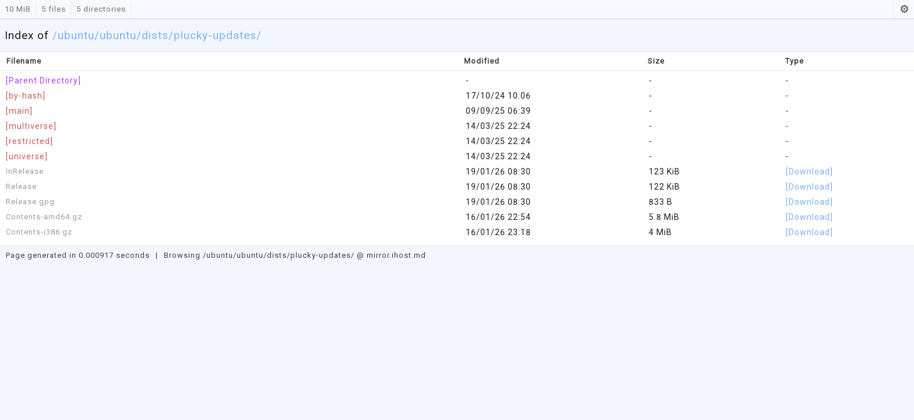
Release (21, 186)
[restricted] (29, 141)
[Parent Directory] (43, 80)
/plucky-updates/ (215, 35)
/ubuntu (115, 35)
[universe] (27, 156)
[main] (19, 111)
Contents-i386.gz (39, 232)
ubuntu (76, 35)
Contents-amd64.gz (44, 216)
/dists (152, 35)
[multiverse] (31, 126)
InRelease (25, 171)
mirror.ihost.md (396, 255)
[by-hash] (25, 95)
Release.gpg (30, 201)
